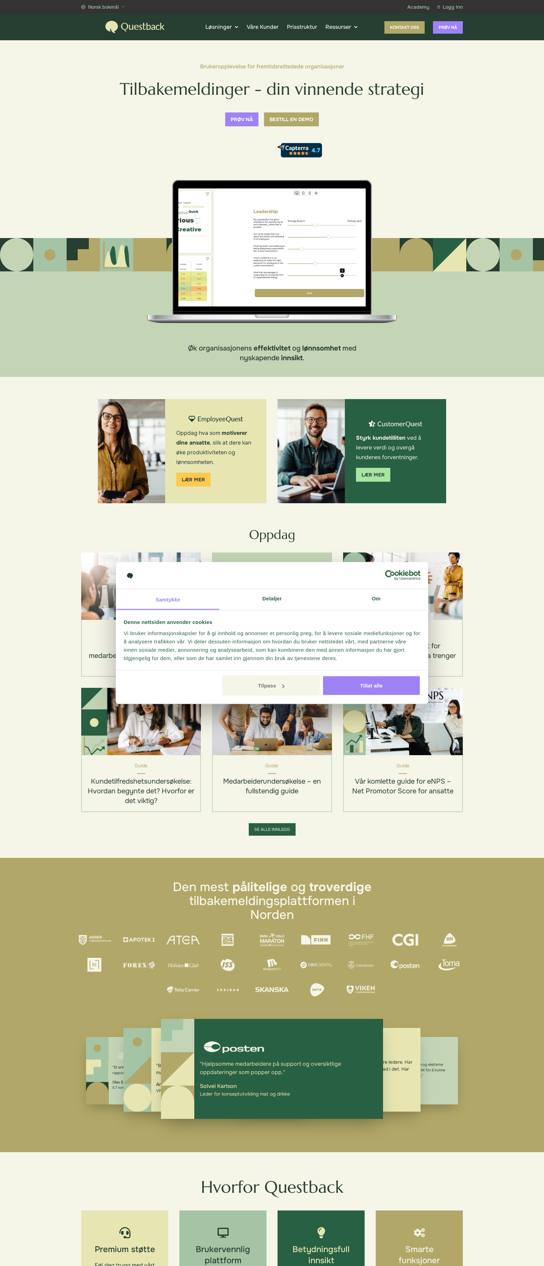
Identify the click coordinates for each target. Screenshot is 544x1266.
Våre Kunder (263, 27)
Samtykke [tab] (168, 599)
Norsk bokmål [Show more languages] (103, 7)
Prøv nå (448, 27)
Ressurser (341, 27)
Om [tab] (376, 598)
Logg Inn (450, 7)
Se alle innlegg (272, 829)
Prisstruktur (302, 27)
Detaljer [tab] (272, 598)
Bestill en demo (291, 119)
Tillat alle (371, 686)
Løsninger (221, 27)
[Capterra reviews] (300, 150)
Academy (418, 7)
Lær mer (193, 479)
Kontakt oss (404, 27)
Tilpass (271, 686)
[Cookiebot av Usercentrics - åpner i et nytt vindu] (390, 575)
